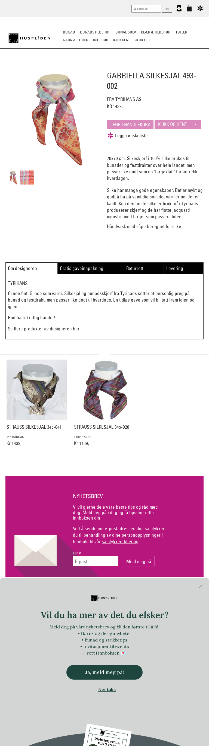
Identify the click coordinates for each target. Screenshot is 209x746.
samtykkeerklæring (120, 541)
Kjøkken (120, 40)
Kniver (189, 67)
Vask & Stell (105, 74)
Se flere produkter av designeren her (43, 328)
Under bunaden (164, 67)
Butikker (141, 40)
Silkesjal (76, 67)
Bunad (69, 32)
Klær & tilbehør (155, 32)
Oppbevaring (102, 67)
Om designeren (22, 268)
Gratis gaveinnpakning (81, 268)
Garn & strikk (75, 40)
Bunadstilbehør (95, 32)
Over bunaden (132, 67)
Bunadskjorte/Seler (44, 67)
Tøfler (181, 32)
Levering (174, 268)
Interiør (100, 40)
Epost (77, 553)
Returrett (134, 268)
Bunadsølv (125, 32)
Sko (17, 67)
